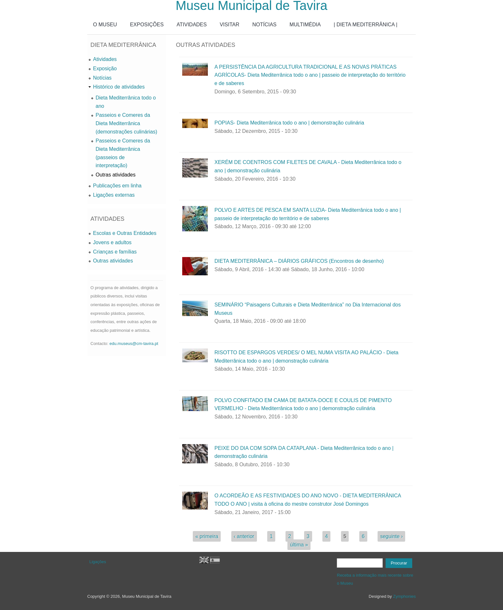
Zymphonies (404, 596)
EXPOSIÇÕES (147, 24)
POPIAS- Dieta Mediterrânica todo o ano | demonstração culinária (289, 122)
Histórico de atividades (119, 87)
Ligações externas (114, 195)
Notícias (102, 78)
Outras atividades (116, 174)
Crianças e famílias (115, 251)
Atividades (105, 59)
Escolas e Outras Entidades (124, 233)
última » (299, 544)
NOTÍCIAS (264, 24)
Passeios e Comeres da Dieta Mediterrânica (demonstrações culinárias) (126, 123)
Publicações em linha (117, 185)
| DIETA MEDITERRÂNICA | (365, 24)
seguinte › (391, 536)
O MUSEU (105, 24)
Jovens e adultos (112, 242)
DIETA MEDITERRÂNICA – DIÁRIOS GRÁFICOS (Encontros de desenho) (299, 261)
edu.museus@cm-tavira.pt (133, 343)
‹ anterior (244, 536)
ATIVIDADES (192, 24)
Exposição (105, 68)
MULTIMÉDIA (304, 24)
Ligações (98, 561)
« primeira (206, 536)
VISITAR (229, 24)
